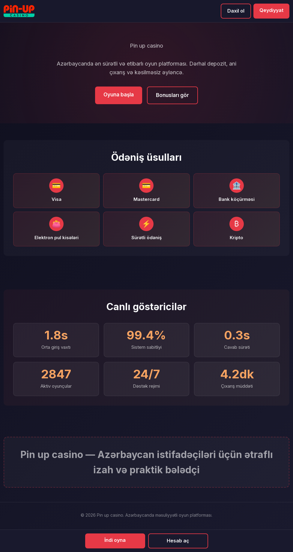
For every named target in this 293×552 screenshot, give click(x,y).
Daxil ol (235, 11)
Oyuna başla (118, 95)
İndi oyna (115, 540)
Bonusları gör (172, 95)
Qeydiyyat (271, 10)
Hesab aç (178, 541)
